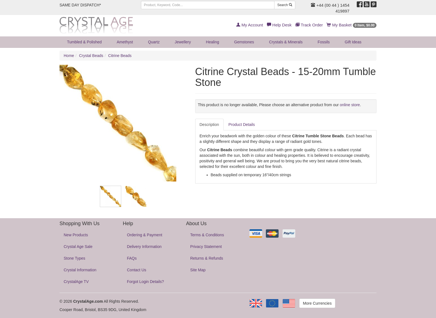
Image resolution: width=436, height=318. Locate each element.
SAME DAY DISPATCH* (80, 5)
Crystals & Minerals (286, 42)
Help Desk (279, 25)
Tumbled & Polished (84, 42)
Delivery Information (144, 246)
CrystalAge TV (76, 281)
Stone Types (74, 258)
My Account (249, 25)
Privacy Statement (206, 246)
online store (350, 105)
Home (69, 55)
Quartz (154, 42)
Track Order (309, 25)
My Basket (351, 25)
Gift (353, 42)
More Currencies (317, 303)
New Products (76, 235)
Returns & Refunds (206, 258)
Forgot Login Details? (145, 281)
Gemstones (244, 42)
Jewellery (183, 42)
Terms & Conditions (207, 235)
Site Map (197, 270)
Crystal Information (80, 270)
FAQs (132, 258)
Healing (212, 42)
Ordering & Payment (144, 235)
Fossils (324, 42)
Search (284, 5)
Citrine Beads (120, 55)
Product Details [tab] (242, 124)
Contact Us (136, 270)
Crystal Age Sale (78, 246)
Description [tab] (209, 124)
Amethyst (125, 42)
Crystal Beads (91, 55)
